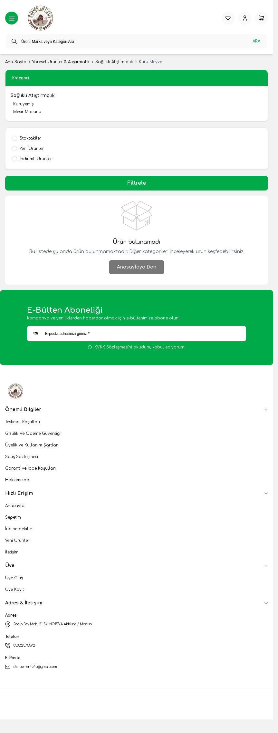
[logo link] (41, 18)
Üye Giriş (14, 578)
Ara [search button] (256, 41)
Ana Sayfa (15, 62)
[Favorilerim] (228, 18)
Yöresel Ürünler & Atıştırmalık (61, 62)
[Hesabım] (244, 18)
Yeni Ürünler (17, 540)
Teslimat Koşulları (22, 422)
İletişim (11, 552)
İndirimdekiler (18, 529)
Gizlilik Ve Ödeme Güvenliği (33, 433)
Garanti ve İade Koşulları (30, 468)
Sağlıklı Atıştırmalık (114, 62)
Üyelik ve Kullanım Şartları (32, 445)
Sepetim (13, 517)
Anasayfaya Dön (136, 267)
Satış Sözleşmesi (21, 456)
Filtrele (136, 183)
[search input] (136, 41)
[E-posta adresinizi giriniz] (136, 333)
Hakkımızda (17, 480)
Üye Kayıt (14, 589)
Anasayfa (14, 505)
